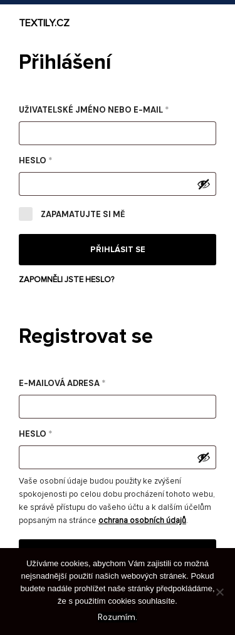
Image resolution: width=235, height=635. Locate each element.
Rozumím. (117, 617)
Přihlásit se (117, 250)
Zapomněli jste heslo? (66, 280)
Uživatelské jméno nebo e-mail (112, 108)
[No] (219, 592)
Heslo (54, 159)
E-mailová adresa (81, 382)
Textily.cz (44, 23)
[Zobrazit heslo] (204, 184)
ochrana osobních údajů (142, 521)
